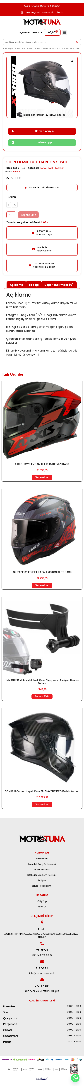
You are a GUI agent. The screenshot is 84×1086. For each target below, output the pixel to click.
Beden (12, 197)
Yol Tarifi (42, 986)
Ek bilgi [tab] (34, 285)
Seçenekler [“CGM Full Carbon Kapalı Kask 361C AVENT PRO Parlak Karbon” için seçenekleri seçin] (42, 804)
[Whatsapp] (75, 1078)
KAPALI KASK (34, 48)
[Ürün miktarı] (11, 214)
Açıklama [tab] (16, 285)
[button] (64, 32)
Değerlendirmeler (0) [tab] (58, 285)
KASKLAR (20, 48)
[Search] (77, 42)
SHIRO (16, 171)
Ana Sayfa (8, 48)
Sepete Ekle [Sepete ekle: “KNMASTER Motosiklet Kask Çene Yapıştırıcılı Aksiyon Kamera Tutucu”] (42, 696)
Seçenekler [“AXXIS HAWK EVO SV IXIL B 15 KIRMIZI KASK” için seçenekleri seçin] (42, 477)
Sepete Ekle (28, 215)
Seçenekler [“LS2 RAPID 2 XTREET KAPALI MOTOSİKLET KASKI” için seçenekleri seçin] (42, 585)
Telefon (42, 950)
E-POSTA (42, 968)
